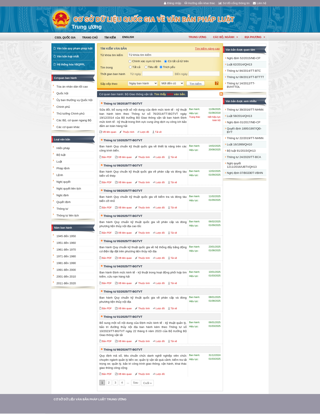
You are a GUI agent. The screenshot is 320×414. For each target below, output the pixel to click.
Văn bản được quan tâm (240, 49)
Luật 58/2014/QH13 (239, 116)
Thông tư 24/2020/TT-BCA (244, 157)
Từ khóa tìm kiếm (111, 55)
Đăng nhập (172, 3)
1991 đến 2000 (66, 269)
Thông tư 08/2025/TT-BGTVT (123, 190)
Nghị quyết (63, 181)
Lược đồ (144, 132)
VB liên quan (109, 132)
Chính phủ (63, 106)
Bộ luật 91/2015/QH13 (241, 150)
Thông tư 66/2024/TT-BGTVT (123, 349)
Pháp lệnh (63, 168)
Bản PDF (107, 157)
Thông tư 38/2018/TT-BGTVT (123, 103)
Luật (59, 161)
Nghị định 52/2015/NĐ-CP (243, 58)
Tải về (158, 132)
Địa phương (255, 37)
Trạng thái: (194, 117)
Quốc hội (62, 93)
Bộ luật (61, 154)
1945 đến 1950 (66, 236)
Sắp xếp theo (108, 83)
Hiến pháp (63, 148)
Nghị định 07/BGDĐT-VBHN (245, 173)
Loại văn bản (62, 139)
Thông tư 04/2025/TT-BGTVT (123, 266)
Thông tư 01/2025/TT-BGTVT (123, 316)
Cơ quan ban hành (65, 78)
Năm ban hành (63, 227)
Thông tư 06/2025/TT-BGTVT (123, 216)
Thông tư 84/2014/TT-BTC (244, 70)
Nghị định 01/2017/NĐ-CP (243, 122)
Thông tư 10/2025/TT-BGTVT (123, 140)
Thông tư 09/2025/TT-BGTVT (123, 165)
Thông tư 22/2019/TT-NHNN (245, 138)
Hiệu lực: (194, 113)
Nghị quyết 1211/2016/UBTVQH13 (242, 165)
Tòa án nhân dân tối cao (72, 86)
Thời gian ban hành (112, 74)
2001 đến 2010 (66, 276)
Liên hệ (259, 3)
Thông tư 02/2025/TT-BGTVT (123, 291)
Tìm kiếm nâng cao (207, 48)
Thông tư (62, 208)
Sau (135, 382)
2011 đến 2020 (66, 283)
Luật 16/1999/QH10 (239, 144)
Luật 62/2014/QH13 (239, 64)
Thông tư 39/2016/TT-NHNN (245, 109)
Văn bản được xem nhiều (241, 101)
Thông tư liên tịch (67, 215)
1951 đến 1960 (66, 242)
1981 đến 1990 (66, 263)
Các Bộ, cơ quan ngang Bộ (73, 120)
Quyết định (63, 202)
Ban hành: (194, 109)
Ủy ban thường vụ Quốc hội (74, 100)
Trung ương (197, 37)
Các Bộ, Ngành (225, 37)
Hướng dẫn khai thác (200, 3)
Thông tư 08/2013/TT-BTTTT (245, 77)
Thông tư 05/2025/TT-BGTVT (123, 241)
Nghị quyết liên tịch (68, 188)
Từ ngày (135, 74)
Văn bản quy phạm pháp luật (74, 48)
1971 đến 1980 (66, 256)
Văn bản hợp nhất (68, 56)
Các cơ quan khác (68, 127)
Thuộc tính (128, 132)
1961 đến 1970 (66, 249)
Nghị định (62, 195)
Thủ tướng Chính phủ (70, 113)
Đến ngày (181, 74)
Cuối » (147, 383)
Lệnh (59, 175)
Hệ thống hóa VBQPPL (71, 64)
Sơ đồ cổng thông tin (234, 3)
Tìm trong (106, 67)
